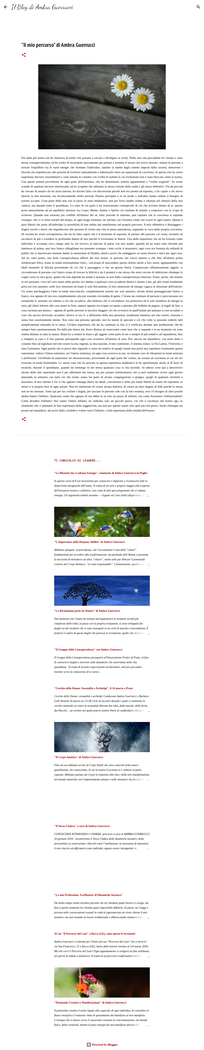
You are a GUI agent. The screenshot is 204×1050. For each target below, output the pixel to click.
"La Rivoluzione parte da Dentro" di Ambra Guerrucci (87, 610)
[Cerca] (78, 7)
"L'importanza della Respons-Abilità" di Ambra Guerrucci (89, 541)
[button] (23, 55)
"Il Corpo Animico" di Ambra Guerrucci (78, 757)
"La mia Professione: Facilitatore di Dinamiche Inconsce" (88, 895)
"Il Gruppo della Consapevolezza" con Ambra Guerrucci (88, 649)
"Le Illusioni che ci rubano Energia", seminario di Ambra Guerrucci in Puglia (100, 473)
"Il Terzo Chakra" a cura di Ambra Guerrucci (82, 826)
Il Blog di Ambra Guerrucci (42, 7)
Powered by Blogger (102, 1044)
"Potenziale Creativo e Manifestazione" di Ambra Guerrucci (90, 1002)
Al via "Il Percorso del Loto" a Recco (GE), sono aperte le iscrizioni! (94, 933)
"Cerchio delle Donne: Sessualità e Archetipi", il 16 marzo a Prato (93, 688)
